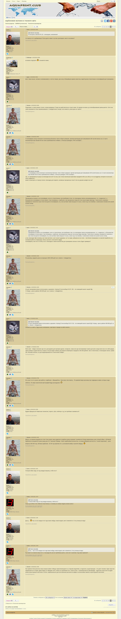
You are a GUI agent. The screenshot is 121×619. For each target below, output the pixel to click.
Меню (9, 17)
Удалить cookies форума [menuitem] (98, 612)
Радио (18, 1)
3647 (13, 48)
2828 (13, 508)
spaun (7, 77)
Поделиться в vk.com (114, 21)
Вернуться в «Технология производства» (16, 603)
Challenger (9, 57)
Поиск (111, 1)
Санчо (7, 29)
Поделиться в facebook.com (108, 21)
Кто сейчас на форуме (11, 606)
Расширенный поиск (114, 1)
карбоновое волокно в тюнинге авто (20, 21)
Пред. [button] (102, 27)
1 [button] (104, 26)
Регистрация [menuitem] (107, 17)
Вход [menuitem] (113, 17)
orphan (8, 496)
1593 (13, 70)
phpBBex (54, 615)
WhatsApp (24, 1)
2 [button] (106, 26)
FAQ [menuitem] (14, 17)
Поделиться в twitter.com (105, 21)
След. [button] (115, 27)
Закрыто (8, 27)
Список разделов (10, 612)
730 (12, 127)
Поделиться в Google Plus (111, 21)
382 (12, 96)
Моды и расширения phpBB (60, 616)
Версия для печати (102, 21)
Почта (13, 1)
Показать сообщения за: (44, 597)
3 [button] (108, 26)
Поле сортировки (63, 597)
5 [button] (112, 26)
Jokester (8, 105)
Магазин (8, 1)
